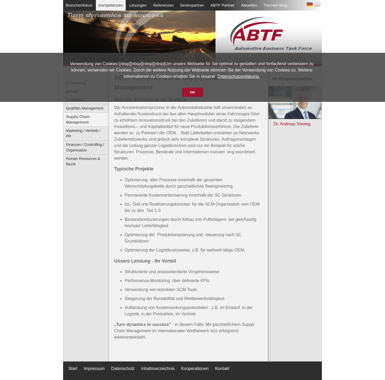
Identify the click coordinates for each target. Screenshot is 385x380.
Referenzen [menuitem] (163, 5)
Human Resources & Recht (83, 161)
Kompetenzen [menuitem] (110, 5)
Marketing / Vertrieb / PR (83, 133)
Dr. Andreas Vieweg (292, 124)
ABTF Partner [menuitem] (222, 5)
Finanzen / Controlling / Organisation (85, 147)
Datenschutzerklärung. (239, 76)
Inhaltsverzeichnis (158, 368)
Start (72, 368)
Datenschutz (123, 368)
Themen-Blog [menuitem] (275, 5)
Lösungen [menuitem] (138, 5)
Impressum (94, 368)
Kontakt (222, 368)
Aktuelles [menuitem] (249, 5)
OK (192, 92)
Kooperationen (195, 368)
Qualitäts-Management (85, 108)
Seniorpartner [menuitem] (192, 5)
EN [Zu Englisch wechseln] (317, 5)
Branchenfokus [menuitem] (79, 5)
